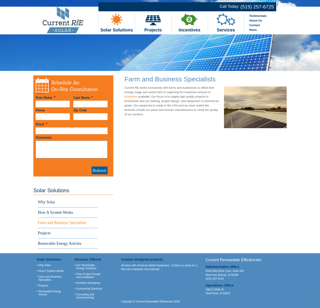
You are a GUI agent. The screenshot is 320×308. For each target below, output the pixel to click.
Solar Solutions (116, 29)
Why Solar (46, 202)
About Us (255, 20)
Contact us (177, 265)
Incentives (189, 29)
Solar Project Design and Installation (88, 276)
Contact (254, 25)
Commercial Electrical (89, 288)
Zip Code (80, 110)
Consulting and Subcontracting (85, 296)
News (253, 29)
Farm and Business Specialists (62, 222)
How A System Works (55, 212)
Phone (40, 110)
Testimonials (258, 16)
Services (226, 29)
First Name (45, 98)
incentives (130, 96)
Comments (44, 137)
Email (41, 124)
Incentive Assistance (88, 282)
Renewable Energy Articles (60, 243)
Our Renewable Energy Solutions (86, 267)
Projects (153, 29)
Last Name (83, 98)
